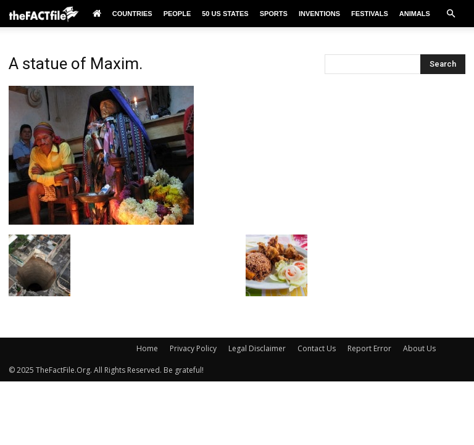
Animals (414, 13)
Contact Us (316, 348)
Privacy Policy (193, 348)
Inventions (319, 13)
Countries (132, 13)
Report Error (369, 348)
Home (147, 348)
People (177, 13)
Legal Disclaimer (257, 348)
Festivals (369, 13)
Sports (274, 13)
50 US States (225, 13)
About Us (419, 348)
